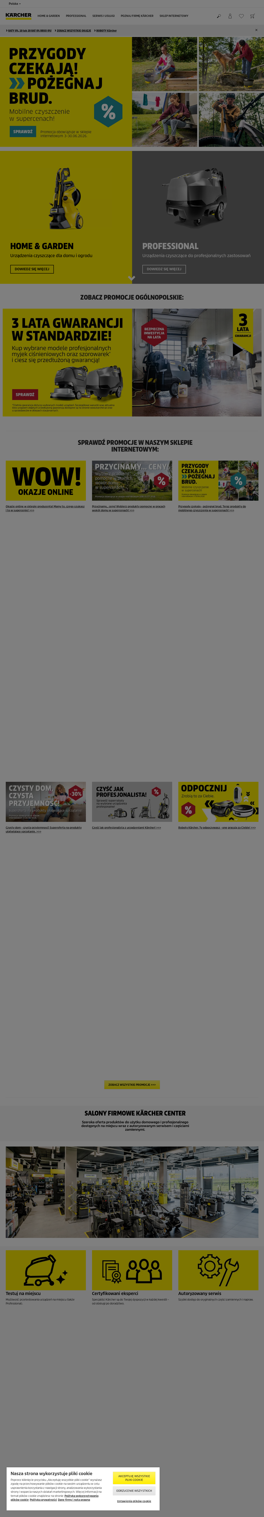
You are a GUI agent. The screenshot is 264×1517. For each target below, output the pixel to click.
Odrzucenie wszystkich (134, 1491)
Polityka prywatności (43, 1500)
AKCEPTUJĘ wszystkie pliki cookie (134, 1478)
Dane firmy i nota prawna (74, 1500)
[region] (83, 1488)
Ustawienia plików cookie (134, 1501)
